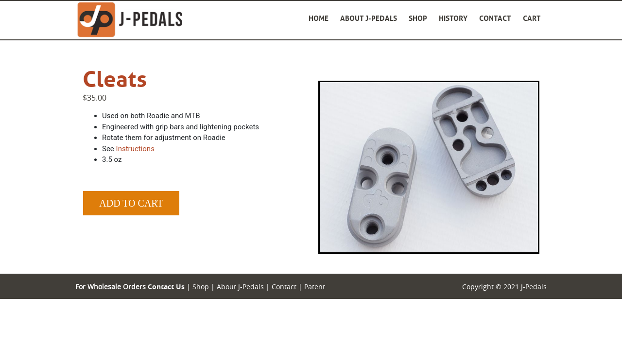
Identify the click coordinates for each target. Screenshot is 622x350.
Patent (314, 286)
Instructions (135, 148)
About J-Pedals (368, 18)
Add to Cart (131, 203)
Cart (532, 18)
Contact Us (166, 286)
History (453, 18)
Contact (495, 18)
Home (318, 18)
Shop (418, 18)
